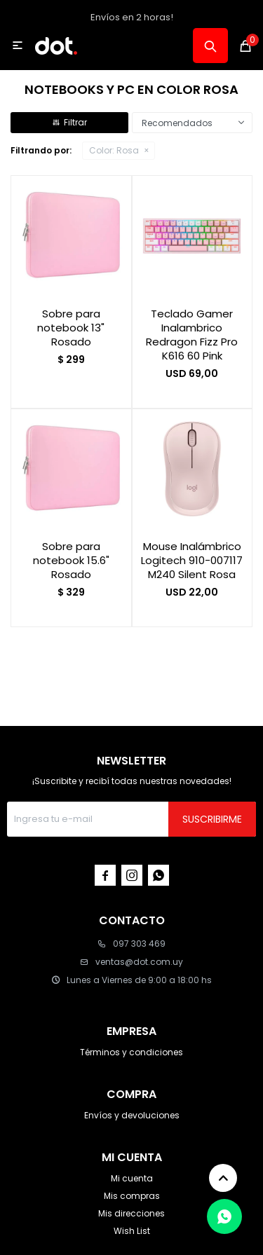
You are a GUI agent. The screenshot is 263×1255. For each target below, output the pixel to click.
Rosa (114, 150)
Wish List (132, 1231)
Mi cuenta (132, 1178)
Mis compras (132, 1196)
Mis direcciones (131, 1213)
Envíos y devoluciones (132, 1115)
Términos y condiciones (131, 1052)
